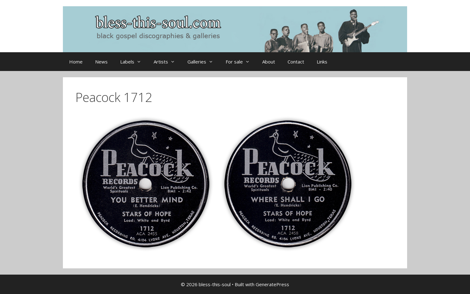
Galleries (203, 61)
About (268, 61)
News (101, 61)
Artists (167, 61)
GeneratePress (272, 284)
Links (322, 61)
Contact (296, 61)
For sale (241, 61)
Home (76, 61)
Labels (133, 61)
